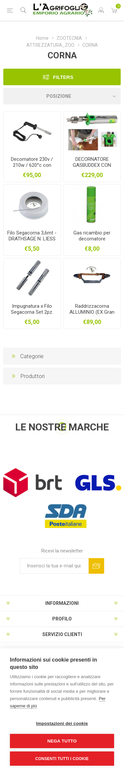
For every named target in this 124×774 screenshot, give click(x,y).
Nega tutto (62, 741)
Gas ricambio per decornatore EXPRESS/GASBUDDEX (92, 239)
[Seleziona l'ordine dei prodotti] (62, 96)
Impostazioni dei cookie (62, 723)
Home (42, 38)
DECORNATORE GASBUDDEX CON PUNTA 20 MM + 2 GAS (92, 168)
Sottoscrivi (96, 566)
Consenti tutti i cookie (62, 758)
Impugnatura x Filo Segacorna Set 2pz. (32, 309)
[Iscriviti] (54, 566)
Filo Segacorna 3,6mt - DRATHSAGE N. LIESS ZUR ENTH (32, 239)
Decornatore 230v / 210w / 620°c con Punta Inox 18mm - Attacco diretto (32, 168)
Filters (63, 77)
